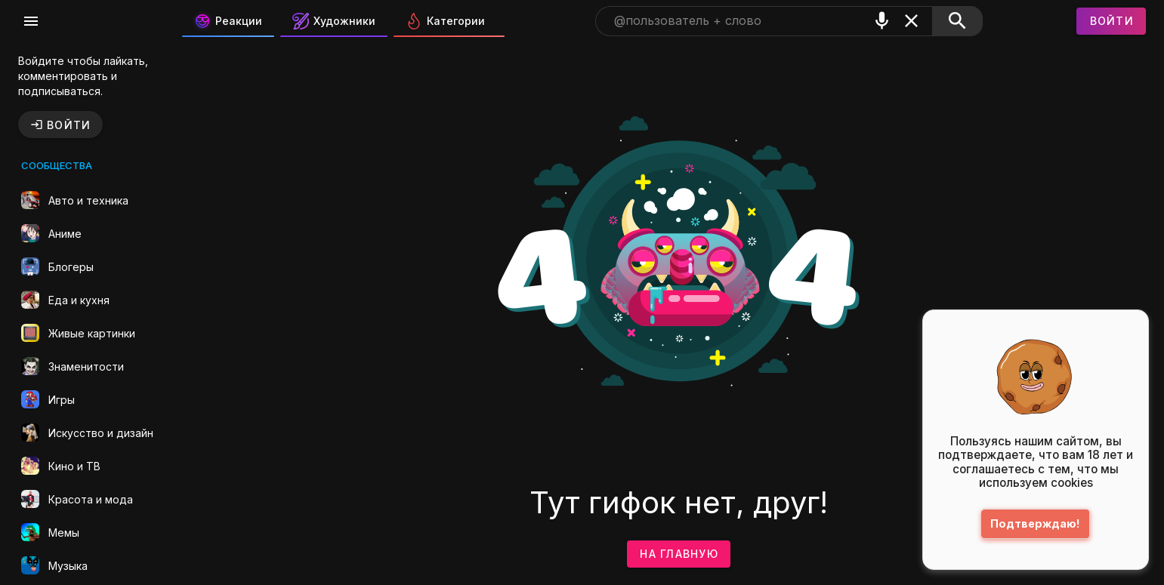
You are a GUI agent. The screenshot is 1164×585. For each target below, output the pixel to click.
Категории (445, 21)
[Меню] (31, 21)
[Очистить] (911, 21)
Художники (333, 21)
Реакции (228, 21)
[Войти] (1111, 21)
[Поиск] (957, 21)
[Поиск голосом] (882, 21)
